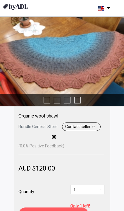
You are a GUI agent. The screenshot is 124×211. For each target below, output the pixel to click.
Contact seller (81, 127)
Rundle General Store (38, 126)
